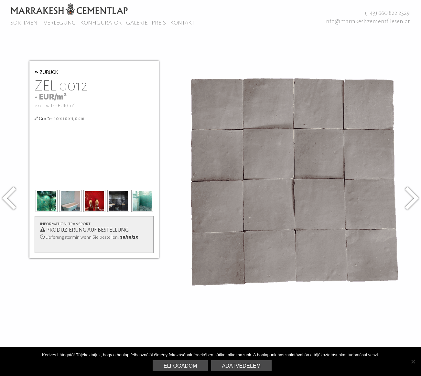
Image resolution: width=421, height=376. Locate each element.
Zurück (46, 73)
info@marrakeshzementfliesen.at (367, 21)
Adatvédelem (241, 366)
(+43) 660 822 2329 (387, 13)
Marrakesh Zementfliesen (69, 9)
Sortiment (25, 22)
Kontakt (182, 22)
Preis (159, 22)
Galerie (136, 22)
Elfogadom (180, 366)
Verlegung (60, 22)
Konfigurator (101, 22)
